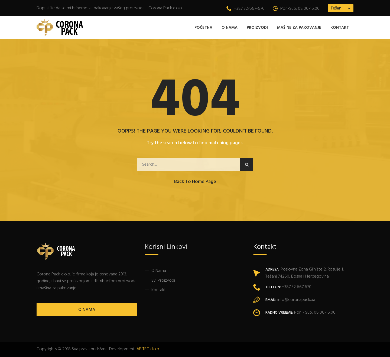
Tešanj (336, 8)
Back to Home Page (195, 182)
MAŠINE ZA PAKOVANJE (299, 27)
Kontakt (339, 27)
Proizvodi (257, 27)
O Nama (230, 27)
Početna (203, 27)
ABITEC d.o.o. (148, 349)
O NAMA (86, 309)
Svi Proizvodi (163, 280)
